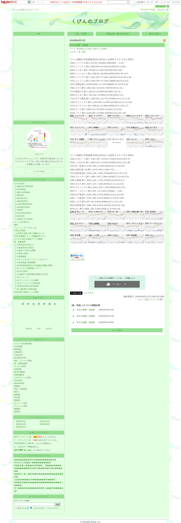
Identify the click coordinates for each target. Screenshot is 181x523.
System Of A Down (25, 219)
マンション (19, 406)
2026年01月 (21, 421)
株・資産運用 (19, 242)
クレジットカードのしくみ (25, 228)
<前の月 (29, 328)
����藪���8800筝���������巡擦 (35, 460)
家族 (16, 395)
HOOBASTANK (23, 207)
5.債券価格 (21, 256)
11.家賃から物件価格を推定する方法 (32, 274)
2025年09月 (45, 424)
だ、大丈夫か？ (20, 447)
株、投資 (18, 363)
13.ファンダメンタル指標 (27, 280)
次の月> (49, 328)
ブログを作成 (164, 2)
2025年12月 (21, 424)
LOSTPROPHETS (24, 204)
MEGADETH (22, 201)
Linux (16, 380)
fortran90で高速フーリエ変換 (26, 292)
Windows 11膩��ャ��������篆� (32, 462)
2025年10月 (45, 421)
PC (15, 397)
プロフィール (32, 9)
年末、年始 (19, 389)
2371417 (161, 6)
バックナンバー (39, 417)
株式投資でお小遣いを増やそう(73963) (92, 49)
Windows (18, 383)
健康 (16, 409)
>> (143, 2)
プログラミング (20, 378)
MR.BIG (20, 195)
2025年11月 (21, 427)
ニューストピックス (38, 456)
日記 (22, 9)
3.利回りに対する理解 (26, 250)
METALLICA (22, 198)
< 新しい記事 (80, 34)
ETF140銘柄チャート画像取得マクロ (29, 236)
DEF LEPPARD (23, 192)
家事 (16, 386)
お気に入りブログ (38, 433)
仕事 (16, 352)
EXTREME (21, 189)
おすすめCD (19, 184)
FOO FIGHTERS (24, 213)
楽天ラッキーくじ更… (23, 437)
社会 (16, 355)
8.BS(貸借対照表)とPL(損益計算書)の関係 (34, 265)
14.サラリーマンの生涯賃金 (28, 283)
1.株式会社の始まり (25, 245)
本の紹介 (18, 358)
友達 (16, 369)
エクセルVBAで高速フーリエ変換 (28, 239)
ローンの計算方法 (21, 222)
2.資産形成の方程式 (25, 248)
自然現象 (18, 375)
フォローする (38, 171)
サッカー (18, 366)
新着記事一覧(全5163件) (118, 34)
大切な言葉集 (19, 230)
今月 (39, 328)
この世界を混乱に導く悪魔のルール (29, 233)
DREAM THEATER (25, 186)
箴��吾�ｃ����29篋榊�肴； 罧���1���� (37, 465)
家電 (16, 412)
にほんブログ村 (77, 260)
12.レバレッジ (23, 277)
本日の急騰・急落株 (79, 45)
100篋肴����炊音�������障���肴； (35, 479)
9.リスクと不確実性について (29, 268)
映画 (16, 400)
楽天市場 (176, 2)
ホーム (16, 9)
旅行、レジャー (20, 361)
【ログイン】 (163, 9)
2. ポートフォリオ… (23, 440)
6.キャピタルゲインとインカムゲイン (33, 259)
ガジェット (19, 403)
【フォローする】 (148, 9)
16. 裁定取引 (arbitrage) (27, 289)
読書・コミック (37, 2)
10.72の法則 (22, 271)
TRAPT (20, 210)
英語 (16, 349)
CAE (16, 346)
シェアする (88, 293)
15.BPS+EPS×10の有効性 (28, 286)
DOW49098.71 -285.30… (24, 443)
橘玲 (16, 225)
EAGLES (21, 216)
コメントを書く (157, 299)
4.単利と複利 (22, 253)
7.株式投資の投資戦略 (26, 262)
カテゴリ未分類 (20, 344)
